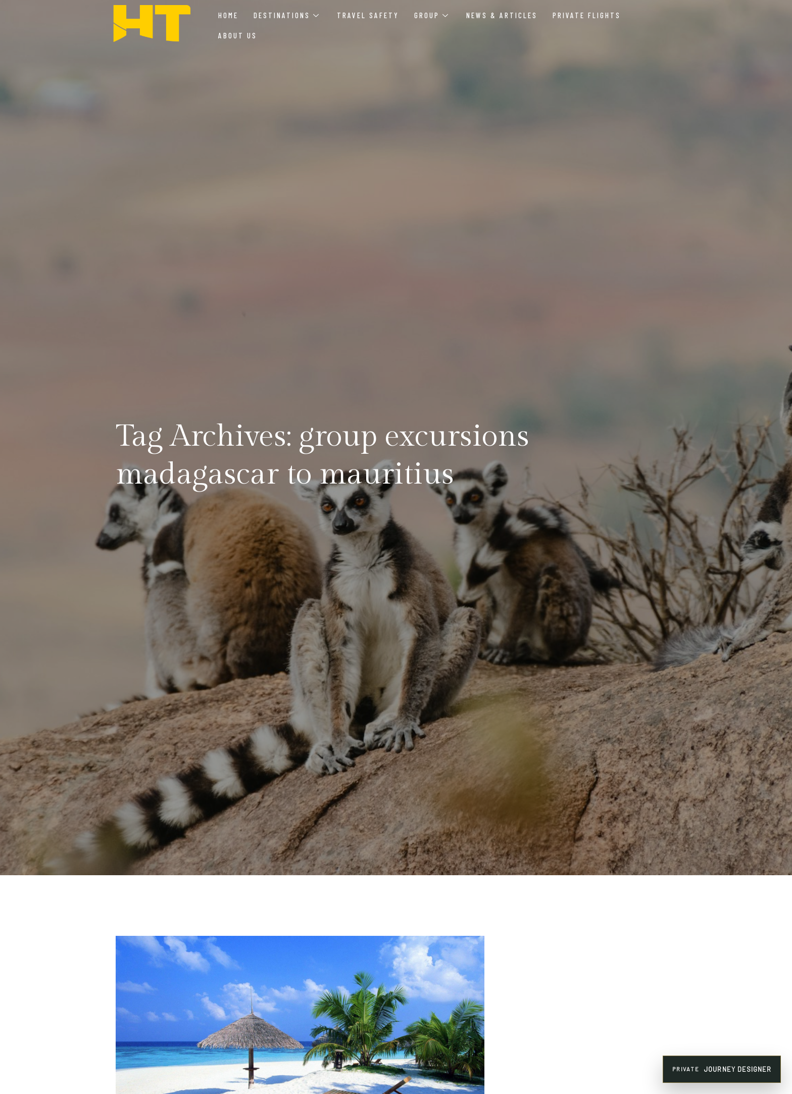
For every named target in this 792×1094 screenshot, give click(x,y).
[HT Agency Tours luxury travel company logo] (151, 23)
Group (431, 15)
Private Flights (587, 15)
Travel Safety (368, 15)
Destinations (286, 15)
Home (228, 15)
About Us (237, 35)
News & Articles (501, 15)
